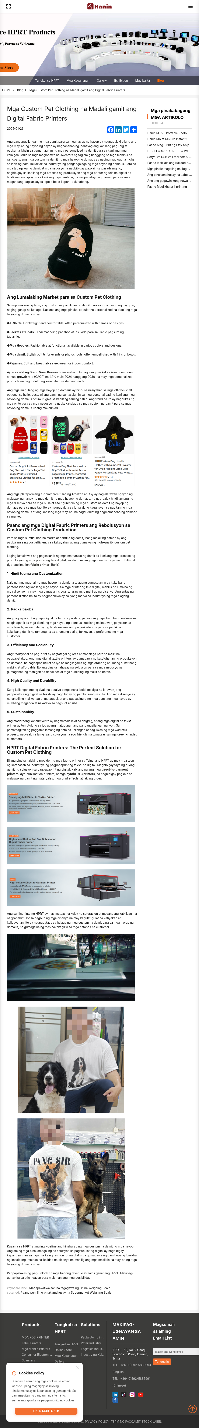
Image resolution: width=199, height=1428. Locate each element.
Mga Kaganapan (78, 80)
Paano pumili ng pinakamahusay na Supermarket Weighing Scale (66, 1292)
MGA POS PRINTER (35, 1337)
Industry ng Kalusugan (93, 1354)
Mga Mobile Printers (36, 1349)
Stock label (152, 1421)
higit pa (157, 123)
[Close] (77, 1369)
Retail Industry (91, 1343)
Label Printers (31, 1343)
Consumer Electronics (37, 1354)
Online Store (63, 1350)
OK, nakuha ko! (46, 1413)
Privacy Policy (97, 1421)
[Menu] (190, 6)
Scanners (28, 1360)
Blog (160, 80)
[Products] (8, 6)
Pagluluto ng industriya (93, 1337)
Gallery (102, 80)
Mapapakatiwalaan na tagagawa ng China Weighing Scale (69, 1288)
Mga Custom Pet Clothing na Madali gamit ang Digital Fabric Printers (77, 90)
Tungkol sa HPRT (47, 80)
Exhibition (121, 80)
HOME (6, 90)
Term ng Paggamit (126, 1421)
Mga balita (142, 80)
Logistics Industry (93, 1349)
